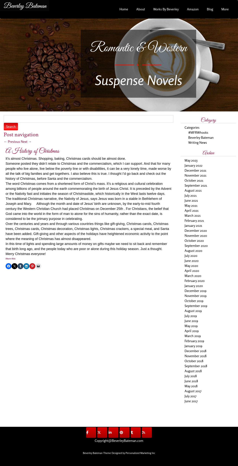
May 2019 (191, 326)
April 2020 (192, 271)
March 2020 (193, 276)
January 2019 (193, 346)
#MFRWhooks (198, 132)
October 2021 (194, 180)
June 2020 (192, 261)
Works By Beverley (166, 9)
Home (124, 9)
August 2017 (193, 391)
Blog (210, 9)
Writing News (197, 142)
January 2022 (193, 165)
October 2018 (194, 361)
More (225, 9)
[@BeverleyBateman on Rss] (147, 432)
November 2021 (196, 175)
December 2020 (196, 230)
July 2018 (191, 376)
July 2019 (191, 316)
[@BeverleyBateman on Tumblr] (136, 432)
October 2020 (194, 240)
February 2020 (195, 281)
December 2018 (195, 351)
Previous (12, 141)
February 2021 (194, 220)
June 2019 (191, 321)
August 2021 (193, 190)
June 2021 (191, 200)
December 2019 (196, 291)
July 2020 (191, 256)
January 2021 (193, 225)
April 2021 (192, 210)
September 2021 (196, 185)
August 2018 (193, 371)
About (140, 9)
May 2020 (191, 266)
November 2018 (196, 356)
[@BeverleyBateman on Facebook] (91, 432)
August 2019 (193, 311)
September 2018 (196, 366)
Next (26, 141)
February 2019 (194, 341)
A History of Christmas (32, 151)
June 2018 (191, 381)
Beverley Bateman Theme (97, 452)
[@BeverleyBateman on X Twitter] (102, 432)
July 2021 (191, 195)
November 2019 (196, 296)
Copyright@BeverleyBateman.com (119, 441)
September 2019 (196, 306)
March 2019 (193, 336)
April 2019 (192, 331)
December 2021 (195, 170)
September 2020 (196, 245)
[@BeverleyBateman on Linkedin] (113, 432)
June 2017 (191, 401)
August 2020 (193, 251)
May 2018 (191, 386)
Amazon (193, 9)
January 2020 (194, 286)
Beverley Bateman (201, 137)
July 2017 (191, 396)
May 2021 (191, 205)
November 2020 (196, 235)
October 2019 (194, 301)
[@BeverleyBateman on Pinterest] (125, 432)
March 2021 (193, 215)
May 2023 (191, 160)
